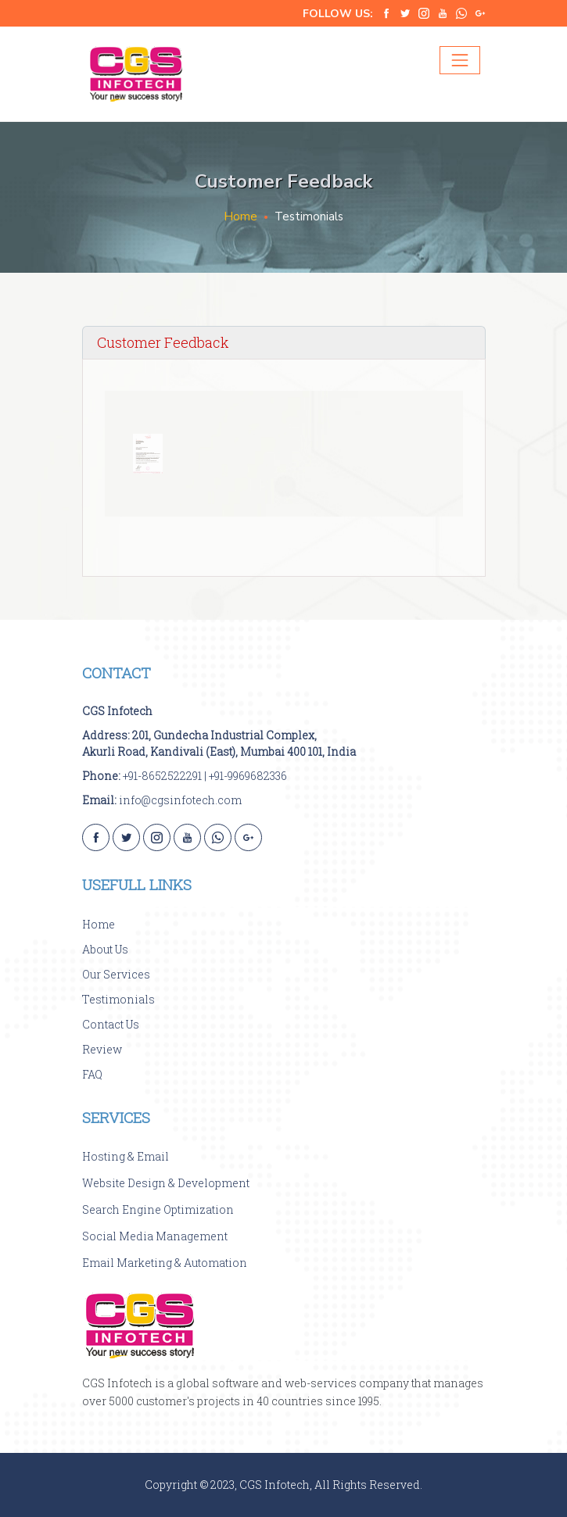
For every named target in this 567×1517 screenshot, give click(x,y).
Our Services (116, 974)
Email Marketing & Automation (164, 1262)
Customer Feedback (163, 342)
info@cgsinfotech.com (180, 799)
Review (102, 1049)
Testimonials (118, 999)
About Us (105, 949)
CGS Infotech (117, 710)
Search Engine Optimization (158, 1209)
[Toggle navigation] (460, 60)
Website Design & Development (165, 1182)
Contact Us (110, 1024)
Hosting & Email (125, 1156)
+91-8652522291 (162, 775)
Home (240, 216)
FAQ (92, 1074)
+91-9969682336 (248, 775)
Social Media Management (155, 1236)
